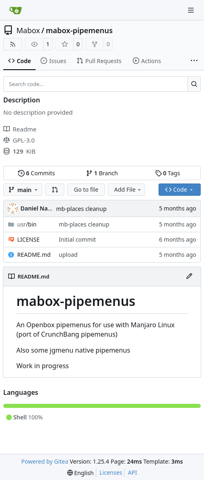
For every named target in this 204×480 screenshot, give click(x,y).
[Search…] (194, 84)
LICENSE (28, 239)
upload (68, 254)
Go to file (86, 189)
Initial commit (77, 239)
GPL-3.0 (19, 140)
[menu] (80, 473)
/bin (26, 224)
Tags (167, 173)
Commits (36, 173)
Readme (19, 129)
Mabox (28, 30)
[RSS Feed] (12, 44)
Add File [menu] (128, 189)
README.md (34, 254)
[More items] (194, 61)
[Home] (15, 10)
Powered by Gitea (44, 461)
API (132, 472)
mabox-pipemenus (79, 30)
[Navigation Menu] (192, 10)
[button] (55, 189)
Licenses (111, 472)
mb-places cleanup (81, 209)
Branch (102, 173)
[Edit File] (189, 276)
